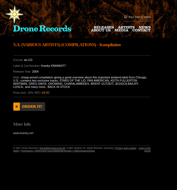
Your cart (134, 16)
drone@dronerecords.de (52, 148)
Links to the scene (144, 149)
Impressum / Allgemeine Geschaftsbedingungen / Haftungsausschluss (58, 150)
